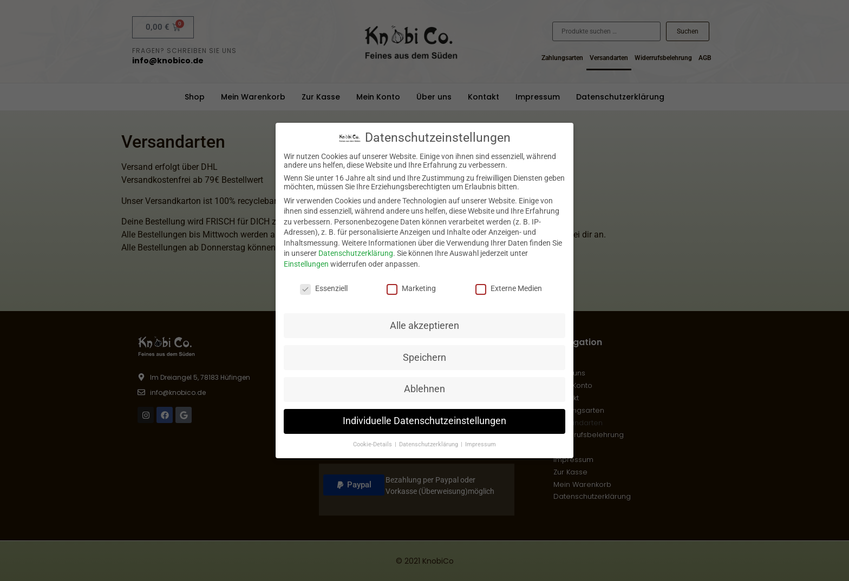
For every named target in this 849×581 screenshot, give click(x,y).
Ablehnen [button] (424, 389)
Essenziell (324, 288)
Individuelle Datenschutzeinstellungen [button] (424, 420)
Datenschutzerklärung (355, 253)
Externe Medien (508, 288)
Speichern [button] (424, 357)
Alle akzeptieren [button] (424, 325)
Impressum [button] (480, 444)
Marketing (411, 288)
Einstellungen (306, 264)
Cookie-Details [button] (373, 444)
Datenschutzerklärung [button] (429, 444)
